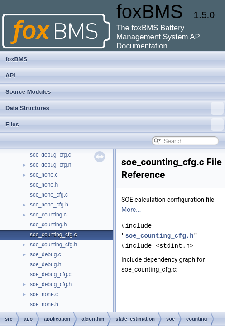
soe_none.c (44, 294)
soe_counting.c (48, 214)
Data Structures (114, 108)
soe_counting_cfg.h (53, 244)
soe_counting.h (48, 224)
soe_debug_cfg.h (51, 284)
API (10, 75)
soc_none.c (43, 175)
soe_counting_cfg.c (53, 234)
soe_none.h (44, 304)
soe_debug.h (45, 264)
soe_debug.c (45, 254)
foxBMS (16, 59)
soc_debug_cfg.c (50, 155)
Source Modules (28, 91)
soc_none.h (44, 185)
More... (131, 209)
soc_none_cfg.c (49, 195)
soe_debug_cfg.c (50, 274)
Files (114, 124)
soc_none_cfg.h (49, 204)
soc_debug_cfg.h (50, 165)
